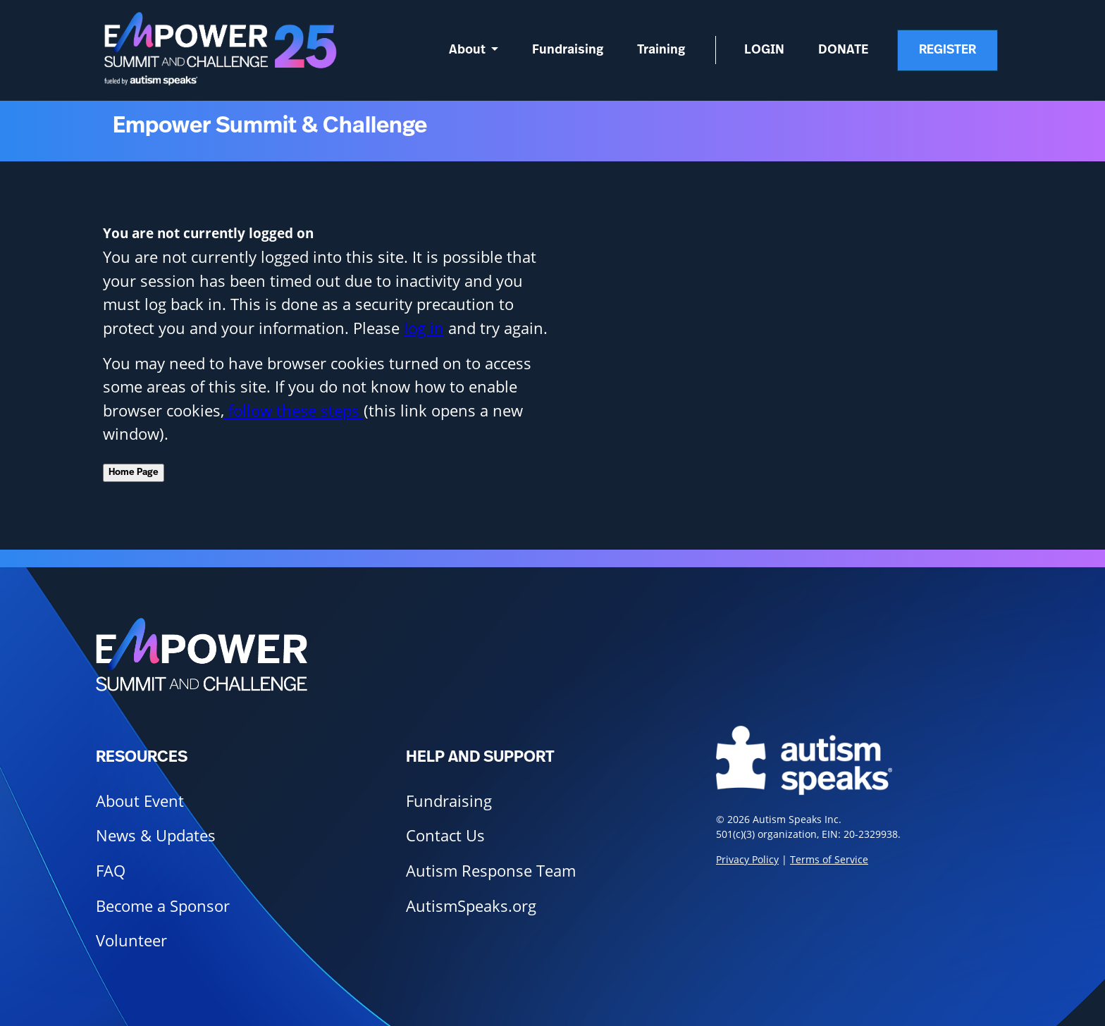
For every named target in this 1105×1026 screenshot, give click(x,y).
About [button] (468, 50)
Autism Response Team (491, 871)
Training (661, 50)
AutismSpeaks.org (471, 906)
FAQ (110, 871)
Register (947, 50)
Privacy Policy (747, 859)
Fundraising (567, 50)
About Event (140, 801)
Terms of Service (829, 859)
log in (424, 328)
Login (764, 50)
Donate (843, 50)
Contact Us (445, 835)
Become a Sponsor (163, 906)
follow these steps (294, 410)
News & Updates (156, 835)
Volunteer (131, 940)
